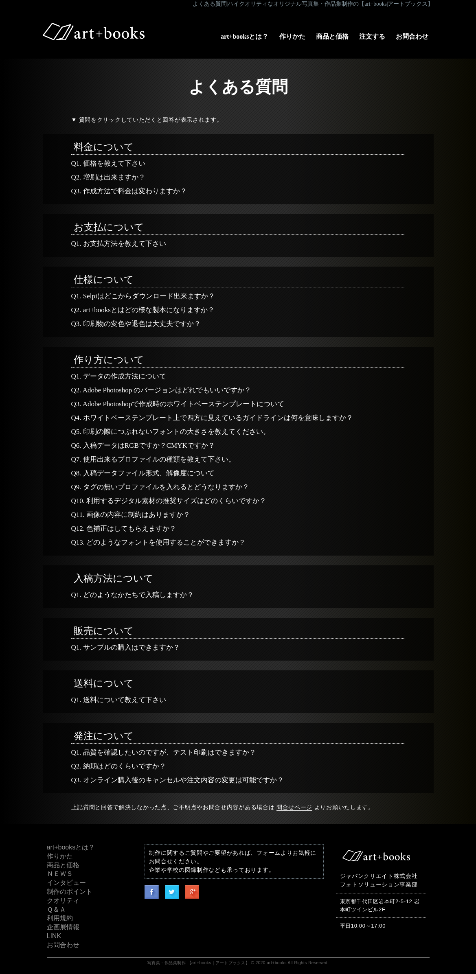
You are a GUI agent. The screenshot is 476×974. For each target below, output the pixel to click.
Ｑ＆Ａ (56, 909)
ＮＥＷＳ (60, 873)
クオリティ (63, 900)
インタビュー (66, 882)
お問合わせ (412, 36)
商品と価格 (332, 36)
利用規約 (60, 918)
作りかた (292, 36)
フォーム (269, 852)
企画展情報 (63, 927)
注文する (372, 36)
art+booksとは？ (245, 36)
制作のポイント (69, 891)
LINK (54, 935)
